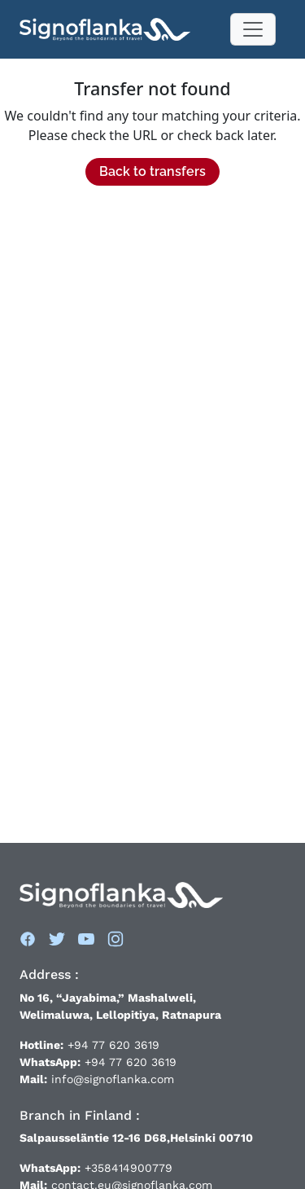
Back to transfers (152, 171)
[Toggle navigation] (253, 29)
